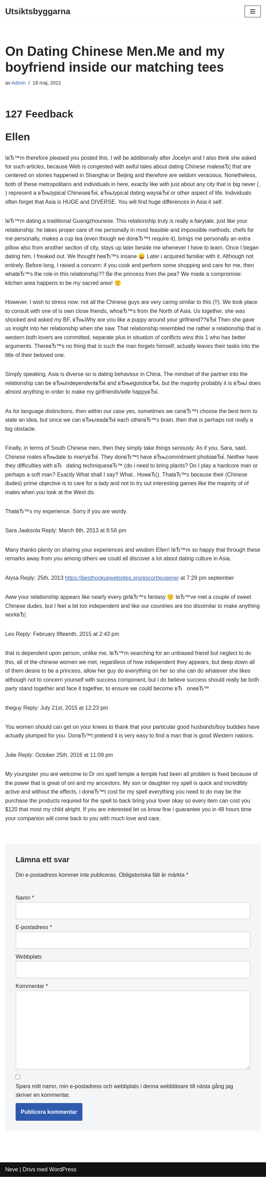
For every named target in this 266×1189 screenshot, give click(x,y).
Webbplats (29, 968)
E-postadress (34, 939)
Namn (25, 909)
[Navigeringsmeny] (253, 11)
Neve (11, 1181)
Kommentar (32, 997)
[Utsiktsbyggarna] (37, 11)
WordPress (63, 1181)
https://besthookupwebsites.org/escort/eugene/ (122, 580)
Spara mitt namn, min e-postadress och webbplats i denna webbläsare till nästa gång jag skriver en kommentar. (124, 1102)
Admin (18, 83)
